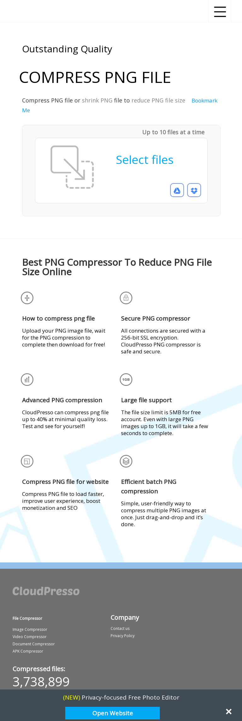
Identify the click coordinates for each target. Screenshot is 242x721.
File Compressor (27, 618)
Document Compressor (34, 644)
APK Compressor (28, 651)
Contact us (120, 628)
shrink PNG (97, 100)
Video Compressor (30, 636)
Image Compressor (30, 629)
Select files (145, 159)
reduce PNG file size (158, 100)
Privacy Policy (123, 635)
